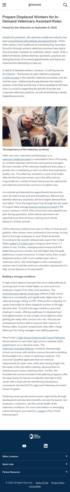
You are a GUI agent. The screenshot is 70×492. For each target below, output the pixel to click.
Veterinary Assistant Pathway (18, 348)
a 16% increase (10, 77)
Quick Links (8, 464)
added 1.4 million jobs (22, 243)
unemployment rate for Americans (20, 293)
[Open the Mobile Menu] (4, 5)
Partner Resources (11, 472)
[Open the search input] (65, 5)
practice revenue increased (43, 207)
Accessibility (35, 486)
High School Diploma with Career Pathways (41, 337)
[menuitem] (34, 4)
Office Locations (10, 456)
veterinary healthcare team (16, 159)
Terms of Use (42, 482)
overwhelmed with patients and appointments (32, 41)
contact (41, 411)
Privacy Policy (57, 482)
